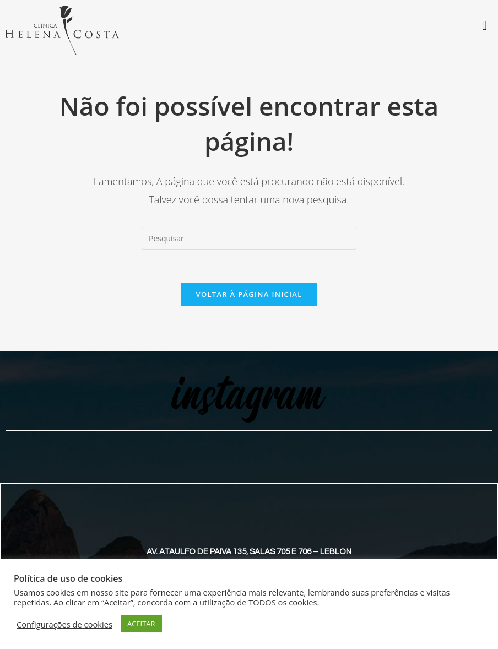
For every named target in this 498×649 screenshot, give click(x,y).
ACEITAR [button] (141, 624)
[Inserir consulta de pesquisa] (249, 239)
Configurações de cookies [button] (64, 624)
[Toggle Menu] (484, 25)
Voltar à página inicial (249, 294)
